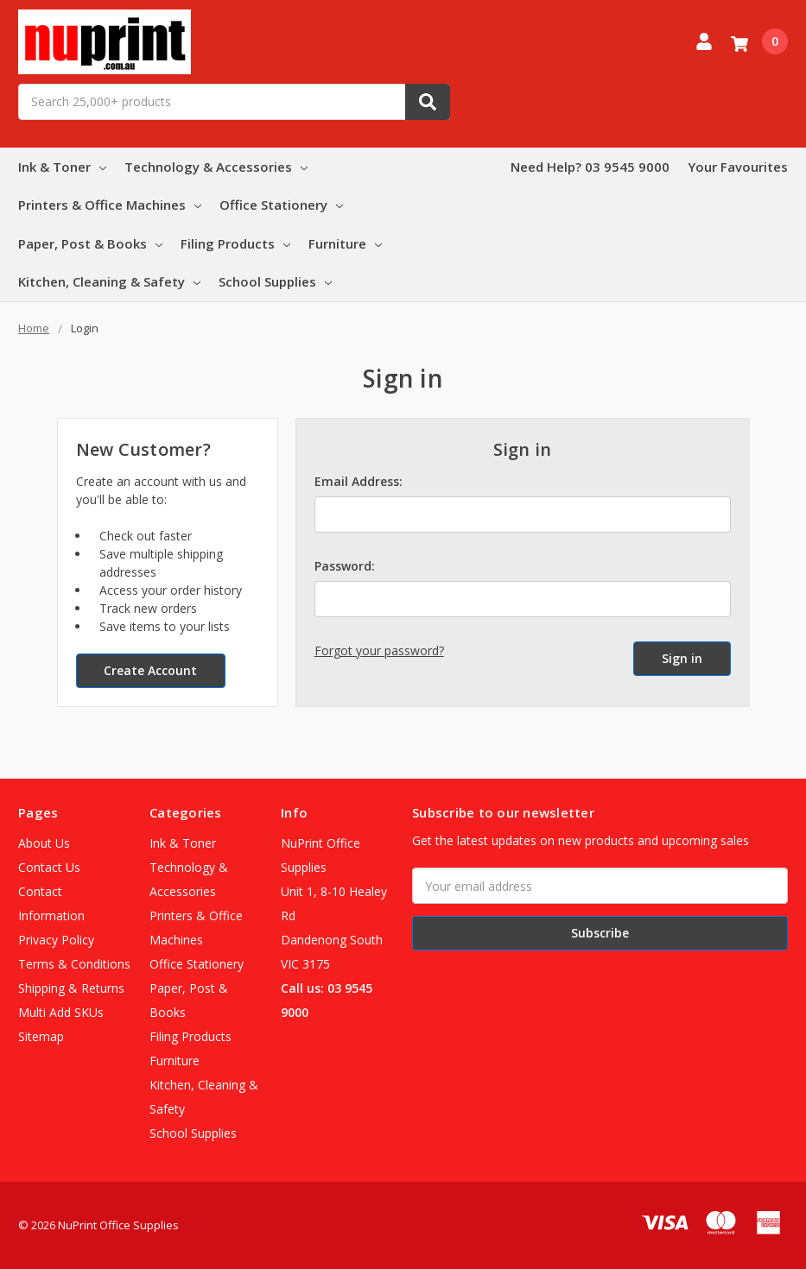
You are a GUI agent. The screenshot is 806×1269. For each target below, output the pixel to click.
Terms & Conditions (74, 964)
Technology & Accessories (216, 166)
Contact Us (49, 867)
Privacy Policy (56, 939)
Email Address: (358, 481)
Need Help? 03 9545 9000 (590, 166)
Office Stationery (281, 204)
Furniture (345, 243)
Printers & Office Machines (109, 204)
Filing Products (235, 243)
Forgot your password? (379, 650)
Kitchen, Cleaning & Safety (109, 281)
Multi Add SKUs (61, 1012)
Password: (344, 566)
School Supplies (275, 281)
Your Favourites (738, 166)
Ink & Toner (62, 166)
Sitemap (41, 1036)
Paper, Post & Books (90, 243)
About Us (44, 843)
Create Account (150, 670)
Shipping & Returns (71, 988)
